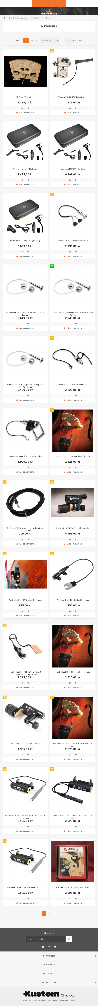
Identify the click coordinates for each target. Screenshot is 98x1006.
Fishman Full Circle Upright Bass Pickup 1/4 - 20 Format (25, 313)
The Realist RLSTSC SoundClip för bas (25, 743)
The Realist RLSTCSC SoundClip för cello (72, 528)
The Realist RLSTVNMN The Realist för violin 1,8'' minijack (25, 816)
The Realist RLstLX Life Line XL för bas (73, 600)
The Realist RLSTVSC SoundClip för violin (72, 887)
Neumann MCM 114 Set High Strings (25, 240)
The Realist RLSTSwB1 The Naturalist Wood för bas (72, 744)
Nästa (54, 913)
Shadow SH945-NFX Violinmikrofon (72, 97)
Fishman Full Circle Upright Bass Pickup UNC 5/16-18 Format (25, 385)
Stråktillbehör (36, 18)
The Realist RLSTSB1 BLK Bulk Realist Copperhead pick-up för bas (25, 673)
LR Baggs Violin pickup (25, 97)
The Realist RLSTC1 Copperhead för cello (73, 456)
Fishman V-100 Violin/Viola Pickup (73, 384)
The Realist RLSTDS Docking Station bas (25, 600)
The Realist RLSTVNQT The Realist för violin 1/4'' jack (73, 816)
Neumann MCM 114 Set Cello (72, 169)
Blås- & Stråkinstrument (18, 18)
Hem (4, 18)
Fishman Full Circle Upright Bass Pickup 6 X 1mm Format (73, 313)
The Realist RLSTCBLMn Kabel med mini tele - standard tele (25, 529)
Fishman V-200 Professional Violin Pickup (25, 456)
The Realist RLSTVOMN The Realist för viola (25, 887)
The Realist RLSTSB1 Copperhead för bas (73, 672)
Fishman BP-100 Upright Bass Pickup (72, 240)
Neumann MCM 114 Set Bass (25, 169)
